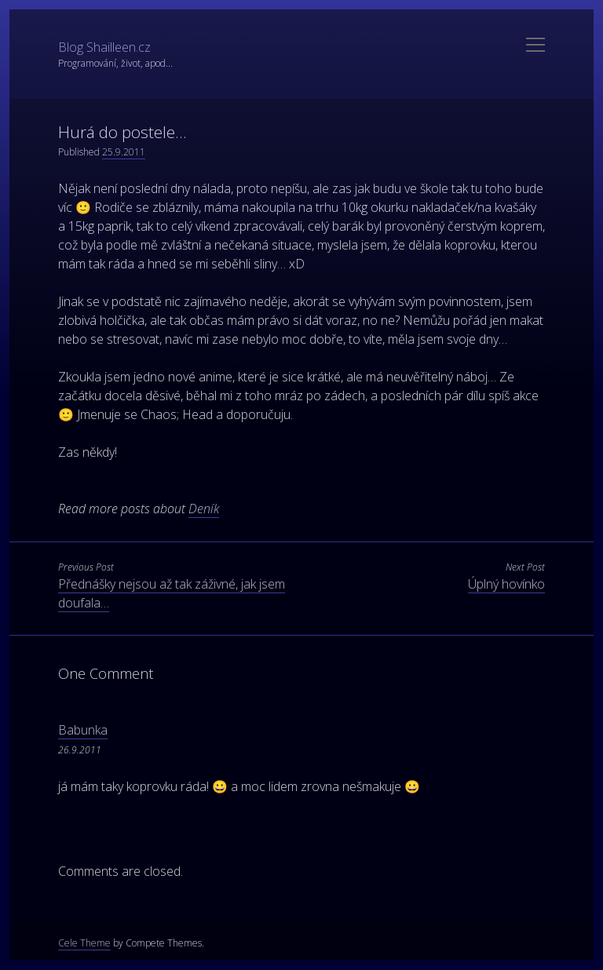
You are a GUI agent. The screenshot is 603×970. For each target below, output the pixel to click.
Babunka (83, 729)
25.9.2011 (123, 152)
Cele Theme (84, 943)
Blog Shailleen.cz (104, 47)
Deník (203, 508)
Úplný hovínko (506, 584)
